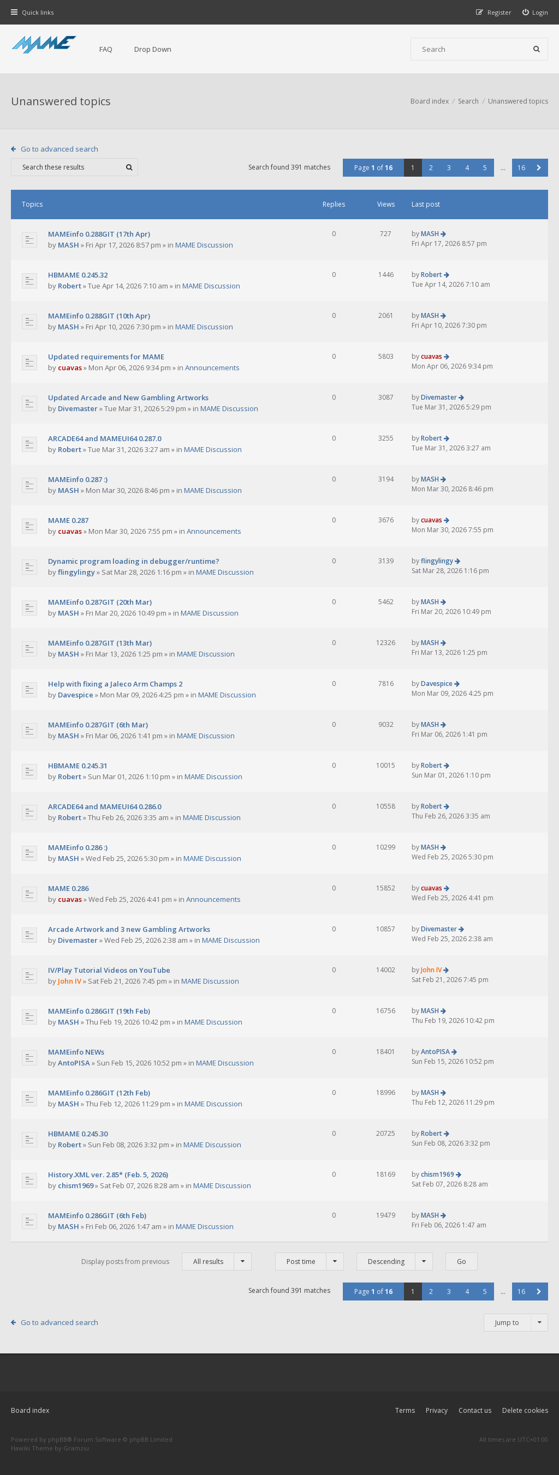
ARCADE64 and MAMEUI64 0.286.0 (104, 806)
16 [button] (521, 167)
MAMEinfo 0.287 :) (78, 479)
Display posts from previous (166, 1262)
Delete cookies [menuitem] (525, 1410)
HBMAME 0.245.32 (78, 275)
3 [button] (449, 167)
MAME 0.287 (68, 520)
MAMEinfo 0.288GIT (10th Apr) (99, 316)
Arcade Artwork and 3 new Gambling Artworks (129, 929)
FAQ (105, 49)
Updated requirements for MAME (106, 357)
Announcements (212, 367)
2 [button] (431, 167)
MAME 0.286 (68, 888)
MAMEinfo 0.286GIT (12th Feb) (99, 1093)
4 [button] (467, 167)
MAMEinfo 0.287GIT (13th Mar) (100, 643)
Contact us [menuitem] (475, 1410)
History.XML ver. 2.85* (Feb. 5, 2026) (108, 1174)
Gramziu (76, 1448)
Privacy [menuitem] (437, 1410)
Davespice (75, 695)
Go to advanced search (59, 149)
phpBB (57, 1439)
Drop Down (152, 49)
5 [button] (485, 167)
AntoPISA (74, 1063)
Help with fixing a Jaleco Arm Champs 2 (115, 684)
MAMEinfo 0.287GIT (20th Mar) (100, 602)
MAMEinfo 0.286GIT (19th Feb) (99, 1011)
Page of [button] (373, 167)
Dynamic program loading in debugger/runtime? (133, 561)
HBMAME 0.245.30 (78, 1134)
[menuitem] (535, 12)
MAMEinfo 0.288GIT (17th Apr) (99, 234)
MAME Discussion (204, 245)
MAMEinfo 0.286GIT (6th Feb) (97, 1215)
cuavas (70, 367)
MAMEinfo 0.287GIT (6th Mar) (98, 725)
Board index (30, 1410)
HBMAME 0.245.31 (78, 765)
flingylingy (76, 572)
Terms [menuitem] (405, 1410)
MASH (68, 245)
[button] (539, 168)
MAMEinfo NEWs (76, 1052)
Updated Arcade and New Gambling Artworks (128, 397)
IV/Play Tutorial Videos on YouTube (109, 970)
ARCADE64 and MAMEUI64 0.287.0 (104, 438)
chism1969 (75, 1185)
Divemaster (78, 408)
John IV (69, 981)
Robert (69, 286)
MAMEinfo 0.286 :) (78, 847)
